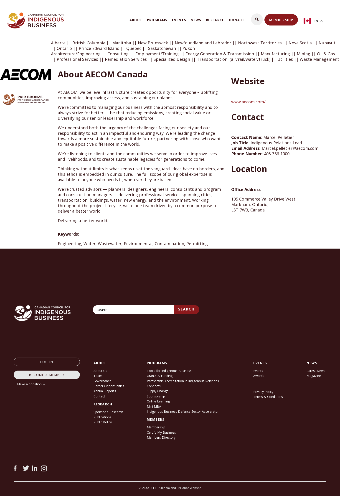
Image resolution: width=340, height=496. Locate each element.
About (135, 20)
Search (186, 309)
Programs (157, 20)
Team (98, 376)
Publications (102, 417)
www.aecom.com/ (248, 101)
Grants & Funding (160, 376)
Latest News (316, 371)
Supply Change (157, 391)
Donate (237, 20)
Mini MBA (154, 406)
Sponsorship (156, 396)
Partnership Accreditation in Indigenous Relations (183, 381)
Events (179, 20)
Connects (154, 386)
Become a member (46, 375)
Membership (281, 20)
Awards (258, 376)
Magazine (314, 376)
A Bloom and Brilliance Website (180, 488)
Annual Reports (105, 391)
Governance (102, 381)
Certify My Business (161, 432)
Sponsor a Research (108, 412)
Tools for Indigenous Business (169, 371)
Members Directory (161, 437)
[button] (257, 19)
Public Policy (103, 422)
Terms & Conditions (268, 396)
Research (215, 20)
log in (46, 362)
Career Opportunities (109, 386)
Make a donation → (31, 384)
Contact (99, 396)
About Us (100, 371)
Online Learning (158, 401)
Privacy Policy (263, 391)
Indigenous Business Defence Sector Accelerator (183, 411)
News (196, 20)
